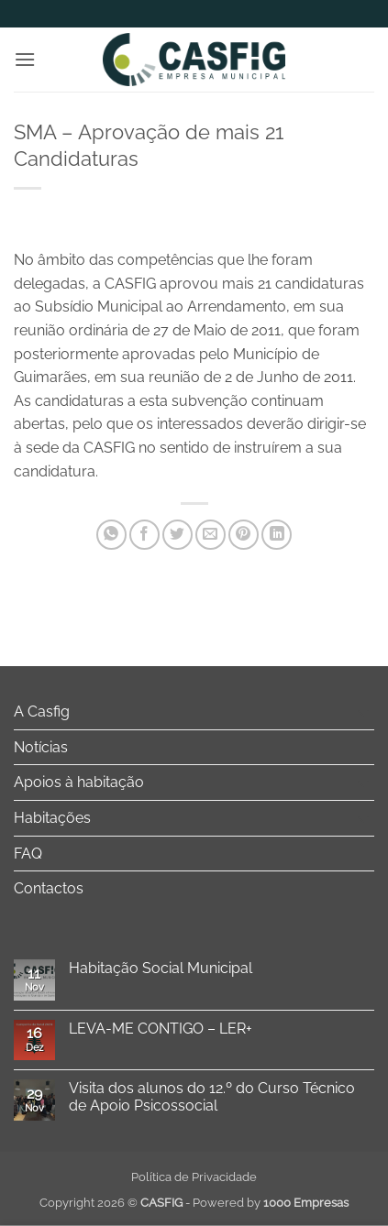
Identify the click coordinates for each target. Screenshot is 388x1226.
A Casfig (42, 711)
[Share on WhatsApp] (111, 535)
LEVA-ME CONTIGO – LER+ (160, 1028)
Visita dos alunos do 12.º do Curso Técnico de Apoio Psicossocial (212, 1096)
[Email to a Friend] (210, 535)
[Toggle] (363, 712)
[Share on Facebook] (144, 535)
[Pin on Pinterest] (243, 535)
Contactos (48, 888)
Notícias (41, 747)
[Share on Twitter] (177, 535)
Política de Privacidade (194, 1177)
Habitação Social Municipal (160, 968)
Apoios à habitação (79, 782)
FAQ (28, 853)
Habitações (52, 817)
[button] (25, 59)
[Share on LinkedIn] (276, 535)
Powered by (271, 1203)
